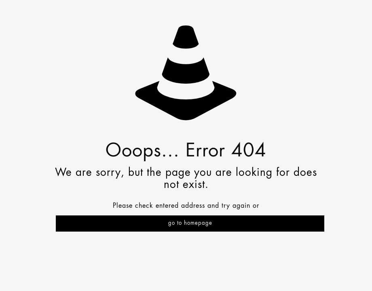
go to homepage (190, 223)
